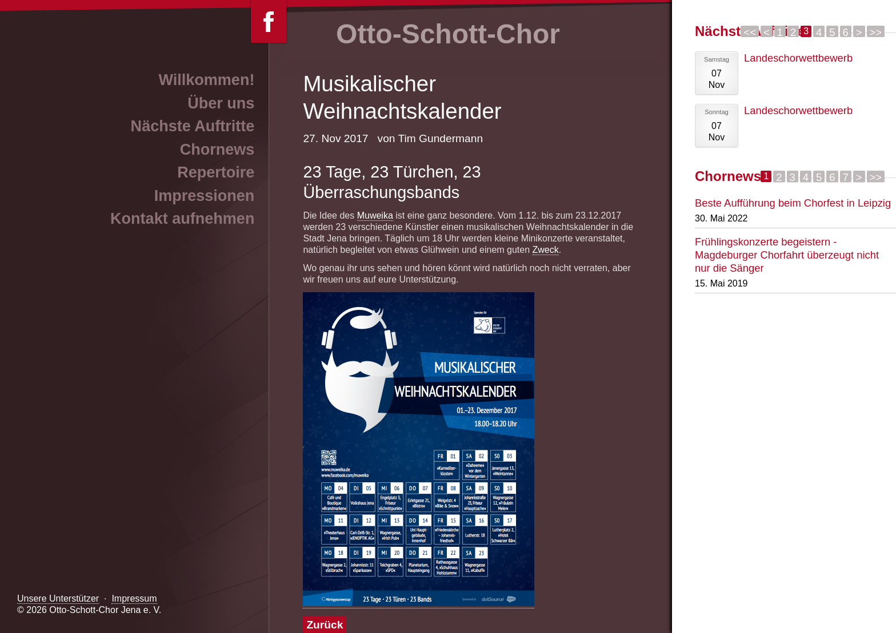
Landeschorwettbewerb (798, 58)
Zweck (546, 250)
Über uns (220, 103)
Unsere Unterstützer (58, 598)
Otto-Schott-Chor (448, 34)
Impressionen (204, 195)
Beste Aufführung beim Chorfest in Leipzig (793, 203)
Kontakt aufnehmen (182, 218)
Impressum (134, 598)
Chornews (217, 149)
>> (876, 31)
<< (749, 31)
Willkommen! (206, 79)
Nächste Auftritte (193, 126)
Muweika (375, 215)
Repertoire (215, 172)
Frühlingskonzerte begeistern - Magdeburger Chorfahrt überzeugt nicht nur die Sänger (787, 255)
